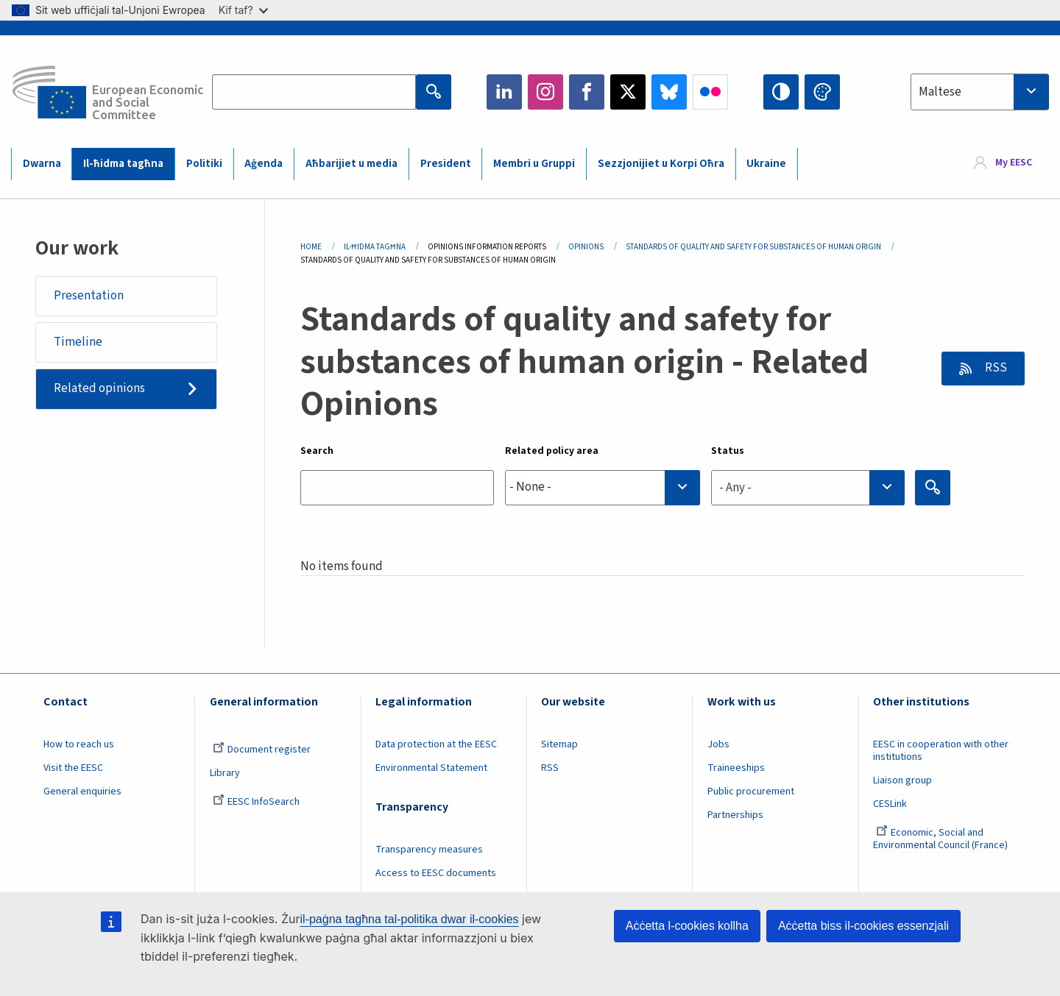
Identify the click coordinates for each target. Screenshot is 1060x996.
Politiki (204, 163)
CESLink (890, 804)
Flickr (710, 92)
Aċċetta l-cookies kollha (687, 925)
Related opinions (99, 388)
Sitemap (559, 744)
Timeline (78, 342)
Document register (262, 749)
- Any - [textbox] (735, 488)
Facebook (586, 92)
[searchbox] (602, 487)
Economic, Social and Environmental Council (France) (941, 839)
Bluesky (669, 92)
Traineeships (736, 768)
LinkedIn (504, 92)
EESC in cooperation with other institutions (940, 750)
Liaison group (902, 780)
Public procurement (750, 791)
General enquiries (82, 791)
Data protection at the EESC (436, 744)
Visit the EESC (73, 768)
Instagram (545, 92)
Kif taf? (243, 10)
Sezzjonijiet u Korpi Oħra (661, 163)
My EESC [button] (1013, 163)
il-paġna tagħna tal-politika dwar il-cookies (409, 919)
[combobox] (980, 92)
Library (225, 773)
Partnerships (735, 815)
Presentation (89, 296)
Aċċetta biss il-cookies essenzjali (863, 925)
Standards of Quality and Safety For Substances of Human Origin (753, 246)
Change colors (822, 92)
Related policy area (551, 451)
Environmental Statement (431, 768)
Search (316, 451)
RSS (995, 368)
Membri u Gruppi (534, 163)
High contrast (781, 92)
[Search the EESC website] (314, 92)
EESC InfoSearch (256, 801)
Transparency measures (429, 849)
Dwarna (42, 163)
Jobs (718, 744)
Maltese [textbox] (940, 92)
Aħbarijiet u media (351, 163)
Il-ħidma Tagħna (375, 246)
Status (727, 451)
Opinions (586, 246)
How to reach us (78, 744)
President (445, 163)
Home (311, 246)
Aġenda (263, 163)
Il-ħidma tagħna (123, 163)
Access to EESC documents (435, 873)
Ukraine (766, 163)
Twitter (628, 92)
